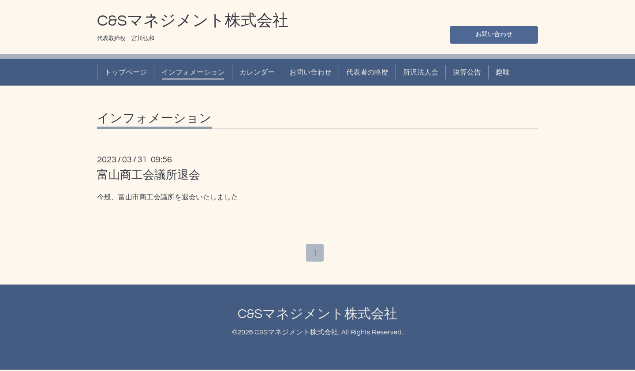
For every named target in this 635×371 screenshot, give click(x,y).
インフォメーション (193, 72)
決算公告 (467, 72)
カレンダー (257, 72)
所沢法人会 (420, 72)
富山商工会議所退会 (148, 175)
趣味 (503, 72)
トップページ (126, 72)
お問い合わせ (494, 33)
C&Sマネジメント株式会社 (192, 20)
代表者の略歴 (367, 72)
